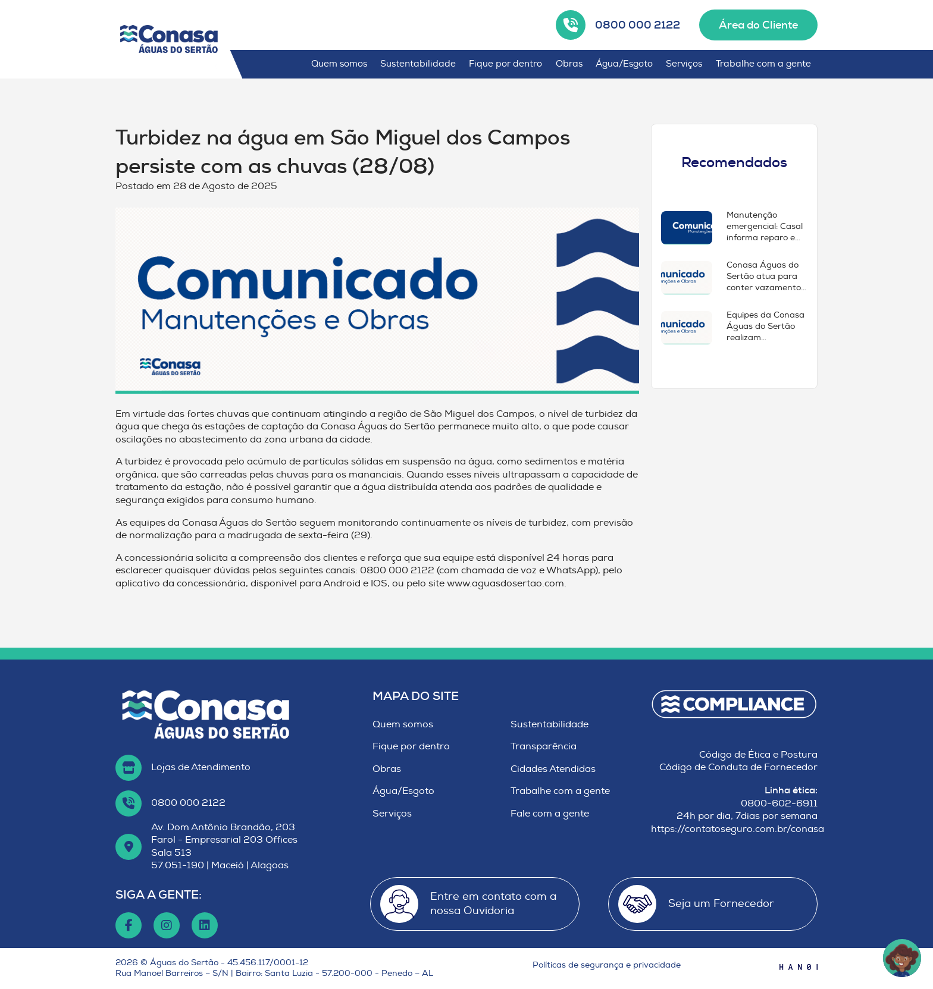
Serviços (684, 64)
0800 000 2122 (637, 25)
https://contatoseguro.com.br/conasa (737, 829)
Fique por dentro (505, 64)
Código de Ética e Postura (758, 755)
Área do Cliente (758, 25)
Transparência (544, 746)
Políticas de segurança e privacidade (607, 965)
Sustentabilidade (418, 64)
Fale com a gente (550, 814)
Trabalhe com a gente (763, 64)
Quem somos (339, 64)
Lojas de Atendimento (201, 767)
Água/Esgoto (624, 64)
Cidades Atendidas (553, 769)
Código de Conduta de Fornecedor (738, 767)
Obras (569, 64)
